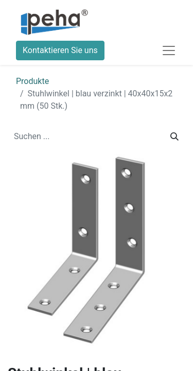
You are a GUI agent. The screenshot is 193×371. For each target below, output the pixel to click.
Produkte (32, 81)
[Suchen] (174, 136)
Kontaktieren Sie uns (60, 50)
